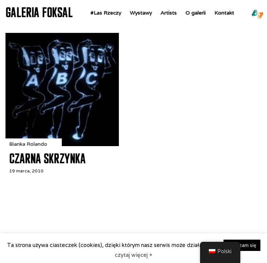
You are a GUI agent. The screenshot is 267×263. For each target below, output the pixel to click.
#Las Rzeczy (105, 12)
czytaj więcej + (134, 254)
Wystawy (141, 12)
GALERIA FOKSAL (39, 12)
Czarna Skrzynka (47, 158)
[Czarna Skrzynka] (62, 144)
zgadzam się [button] (242, 245)
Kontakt (224, 12)
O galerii (195, 12)
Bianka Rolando (28, 144)
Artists (169, 12)
